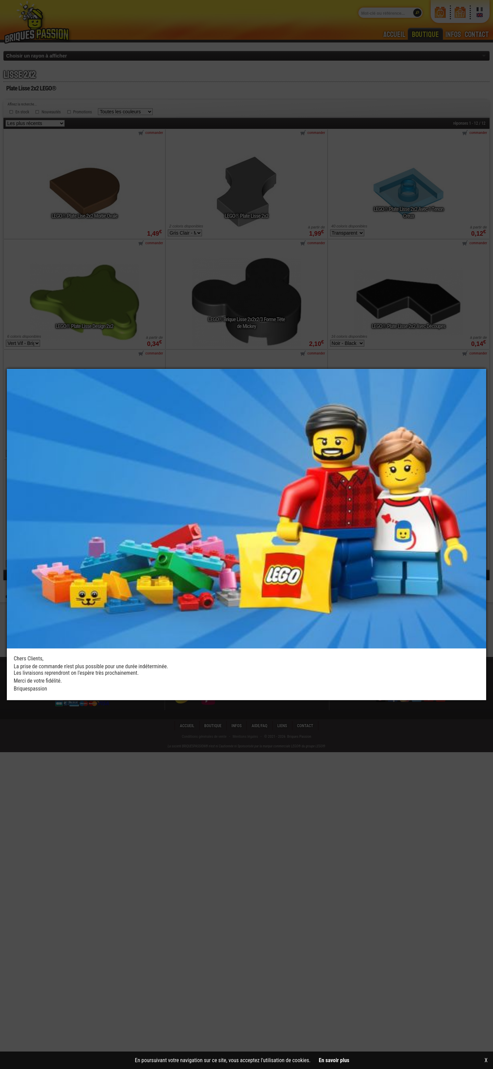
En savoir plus (334, 1060)
